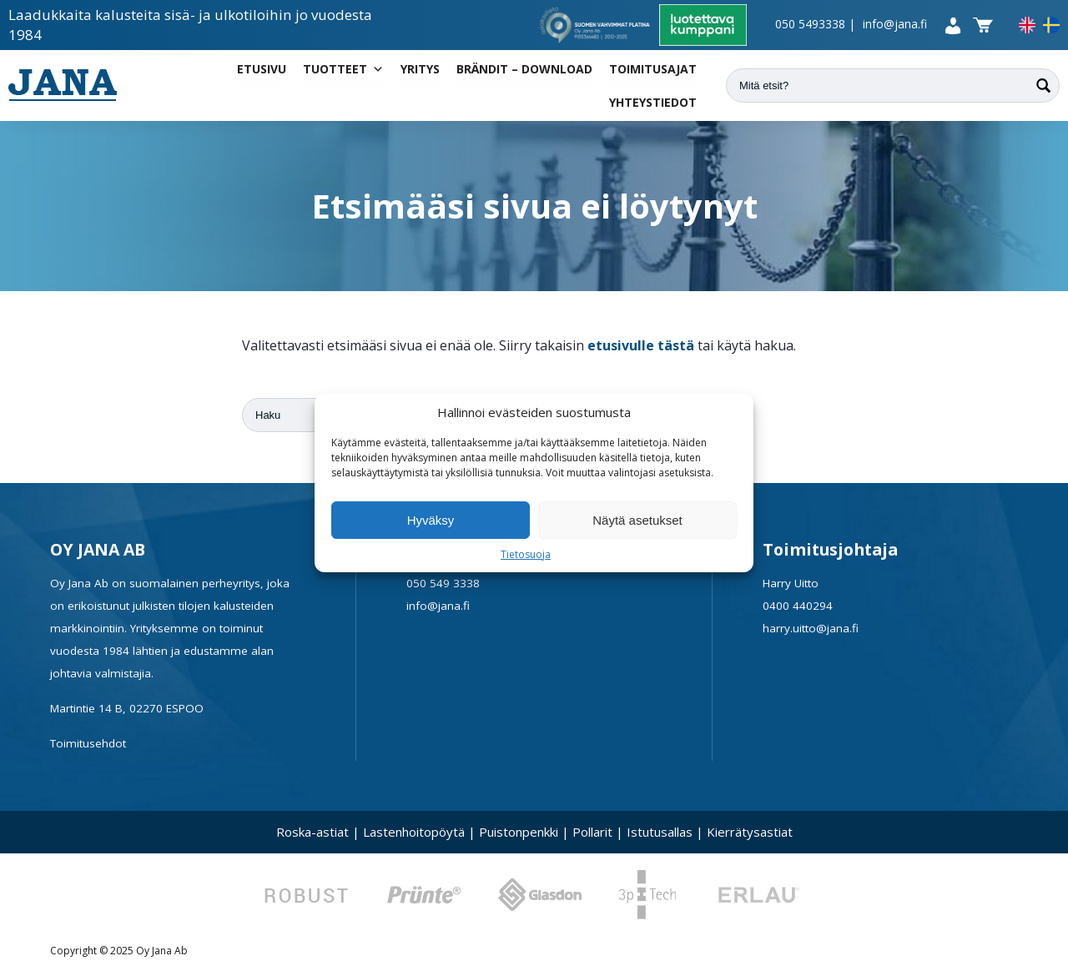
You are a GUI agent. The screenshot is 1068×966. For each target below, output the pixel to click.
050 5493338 (810, 24)
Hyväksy (431, 520)
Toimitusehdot (88, 743)
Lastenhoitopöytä (414, 831)
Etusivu (261, 69)
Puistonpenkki (518, 831)
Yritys (420, 69)
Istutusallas (660, 831)
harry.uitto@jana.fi (811, 628)
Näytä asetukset (637, 520)
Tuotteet (343, 69)
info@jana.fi (895, 24)
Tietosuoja (526, 554)
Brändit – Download (524, 69)
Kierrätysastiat (750, 831)
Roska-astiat (312, 831)
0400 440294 (798, 605)
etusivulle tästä (640, 345)
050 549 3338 (443, 583)
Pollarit (592, 831)
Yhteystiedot (653, 102)
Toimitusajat (653, 69)
